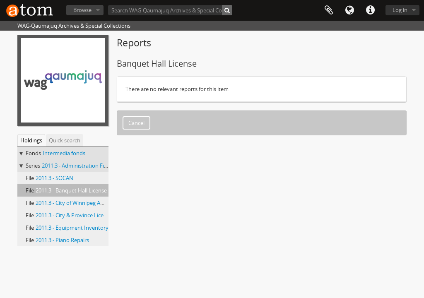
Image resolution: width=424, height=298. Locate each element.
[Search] (227, 10)
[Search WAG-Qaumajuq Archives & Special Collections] (170, 10)
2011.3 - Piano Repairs (62, 240)
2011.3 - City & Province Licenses (75, 215)
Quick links (370, 10)
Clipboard (328, 10)
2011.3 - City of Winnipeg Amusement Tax (86, 203)
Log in (400, 10)
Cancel (136, 123)
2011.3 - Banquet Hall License (71, 190)
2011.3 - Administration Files (76, 165)
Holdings (31, 140)
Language (349, 10)
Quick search (64, 140)
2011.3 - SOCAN (54, 178)
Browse (82, 10)
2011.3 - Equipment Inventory (72, 227)
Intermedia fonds (64, 153)
